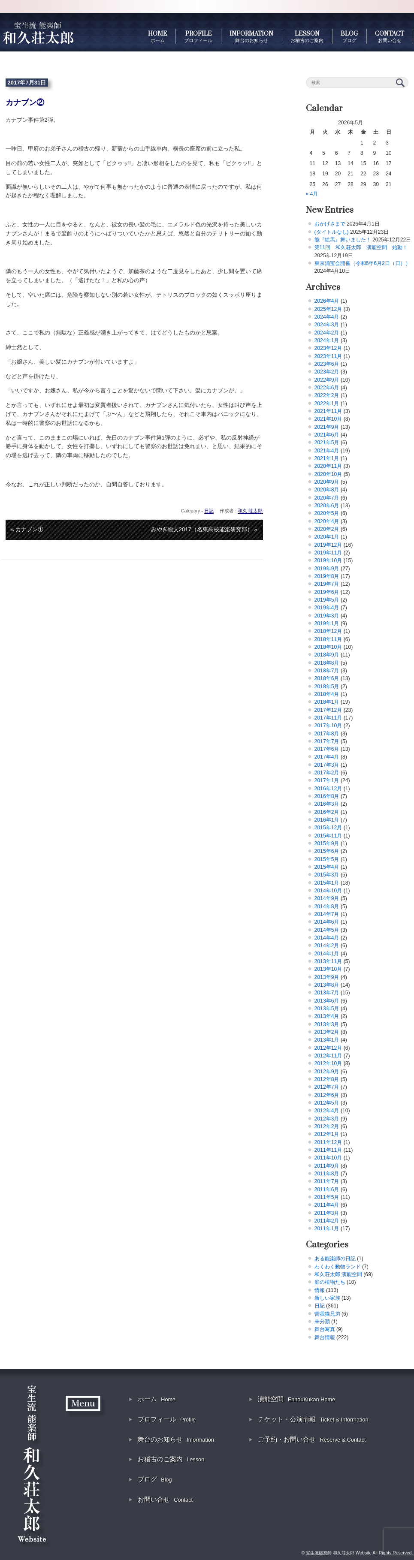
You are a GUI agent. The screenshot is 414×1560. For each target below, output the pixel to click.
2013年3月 (326, 1024)
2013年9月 (326, 977)
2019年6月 (326, 592)
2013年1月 (326, 1040)
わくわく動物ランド (337, 1267)
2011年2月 (326, 1221)
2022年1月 (326, 404)
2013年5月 (326, 1009)
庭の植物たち (329, 1282)
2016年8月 (326, 796)
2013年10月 (328, 969)
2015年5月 (326, 859)
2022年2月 (326, 395)
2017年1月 (326, 780)
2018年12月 (328, 631)
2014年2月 (326, 946)
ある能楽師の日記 (335, 1259)
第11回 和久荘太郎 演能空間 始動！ (361, 247)
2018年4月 (326, 694)
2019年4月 (326, 608)
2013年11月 (328, 961)
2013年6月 (326, 1001)
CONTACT (389, 36)
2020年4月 (326, 521)
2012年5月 (326, 1103)
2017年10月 (328, 726)
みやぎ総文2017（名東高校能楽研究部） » (204, 529)
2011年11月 (328, 1150)
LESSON (306, 36)
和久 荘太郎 (250, 510)
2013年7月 (326, 993)
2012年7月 (326, 1087)
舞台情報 (324, 1337)
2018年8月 (326, 663)
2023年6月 (326, 364)
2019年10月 (328, 560)
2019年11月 (328, 553)
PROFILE (198, 36)
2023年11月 (328, 356)
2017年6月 (326, 749)
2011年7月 (326, 1181)
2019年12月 (328, 545)
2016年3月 (326, 804)
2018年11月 (328, 639)
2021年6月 (326, 435)
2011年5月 (326, 1197)
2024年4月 (326, 317)
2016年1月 (326, 820)
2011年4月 (326, 1205)
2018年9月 (326, 655)
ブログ (155, 1479)
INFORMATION (251, 36)
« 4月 (312, 194)
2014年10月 (328, 891)
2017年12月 (328, 710)
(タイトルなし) (331, 232)
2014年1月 (326, 954)
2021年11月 (328, 411)
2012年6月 (326, 1095)
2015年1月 (326, 883)
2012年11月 (328, 1056)
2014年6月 (326, 922)
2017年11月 (328, 718)
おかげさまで (329, 224)
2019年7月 (326, 584)
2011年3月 (326, 1213)
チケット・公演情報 (313, 1419)
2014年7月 (326, 914)
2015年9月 (326, 843)
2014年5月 (326, 930)
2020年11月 (328, 466)
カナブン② (25, 102)
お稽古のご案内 (171, 1459)
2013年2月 (326, 1032)
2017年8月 (326, 734)
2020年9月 (326, 482)
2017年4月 (326, 757)
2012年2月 (326, 1126)
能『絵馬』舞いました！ (342, 240)
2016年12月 (328, 789)
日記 (209, 510)
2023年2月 (326, 372)
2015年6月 (326, 851)
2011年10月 (328, 1158)
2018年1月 (326, 702)
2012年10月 (328, 1063)
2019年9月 (326, 569)
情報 (319, 1290)
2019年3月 (326, 616)
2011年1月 (326, 1229)
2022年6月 (326, 388)
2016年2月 (326, 812)
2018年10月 (328, 647)
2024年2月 (326, 333)
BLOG (349, 36)
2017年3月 (326, 765)
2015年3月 (326, 875)
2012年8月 (326, 1079)
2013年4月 (326, 1016)
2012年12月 (328, 1048)
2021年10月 (328, 419)
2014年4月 (326, 938)
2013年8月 (326, 985)
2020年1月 (326, 537)
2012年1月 (326, 1134)
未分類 (322, 1322)
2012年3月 (326, 1119)
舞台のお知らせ (176, 1439)
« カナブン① (27, 529)
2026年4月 (326, 301)
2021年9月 (326, 427)
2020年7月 (326, 498)
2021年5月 (326, 443)
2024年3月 (326, 325)
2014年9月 (326, 898)
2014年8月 (326, 906)
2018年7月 (326, 671)
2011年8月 (326, 1174)
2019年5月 (326, 600)
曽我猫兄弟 (327, 1314)
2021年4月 (326, 451)
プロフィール (167, 1419)
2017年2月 (326, 773)
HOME (157, 36)
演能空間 (296, 1399)
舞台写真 (324, 1329)
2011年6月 (326, 1190)
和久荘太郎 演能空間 (338, 1274)
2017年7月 (326, 741)
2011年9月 (326, 1166)
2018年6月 (326, 678)
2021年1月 (326, 458)
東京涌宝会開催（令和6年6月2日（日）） (362, 263)
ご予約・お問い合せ (312, 1439)
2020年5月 (326, 513)
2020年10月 (328, 474)
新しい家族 (327, 1298)
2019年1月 (326, 623)
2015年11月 (328, 836)
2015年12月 (328, 828)
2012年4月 (326, 1111)
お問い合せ (165, 1499)
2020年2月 (326, 529)
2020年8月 (326, 490)
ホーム (156, 1399)
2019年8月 (326, 576)
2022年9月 (326, 380)
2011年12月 (328, 1142)
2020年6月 (326, 506)
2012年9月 (326, 1072)
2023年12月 (328, 348)
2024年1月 (326, 340)
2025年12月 (328, 309)
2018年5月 (326, 687)
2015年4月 (326, 867)
